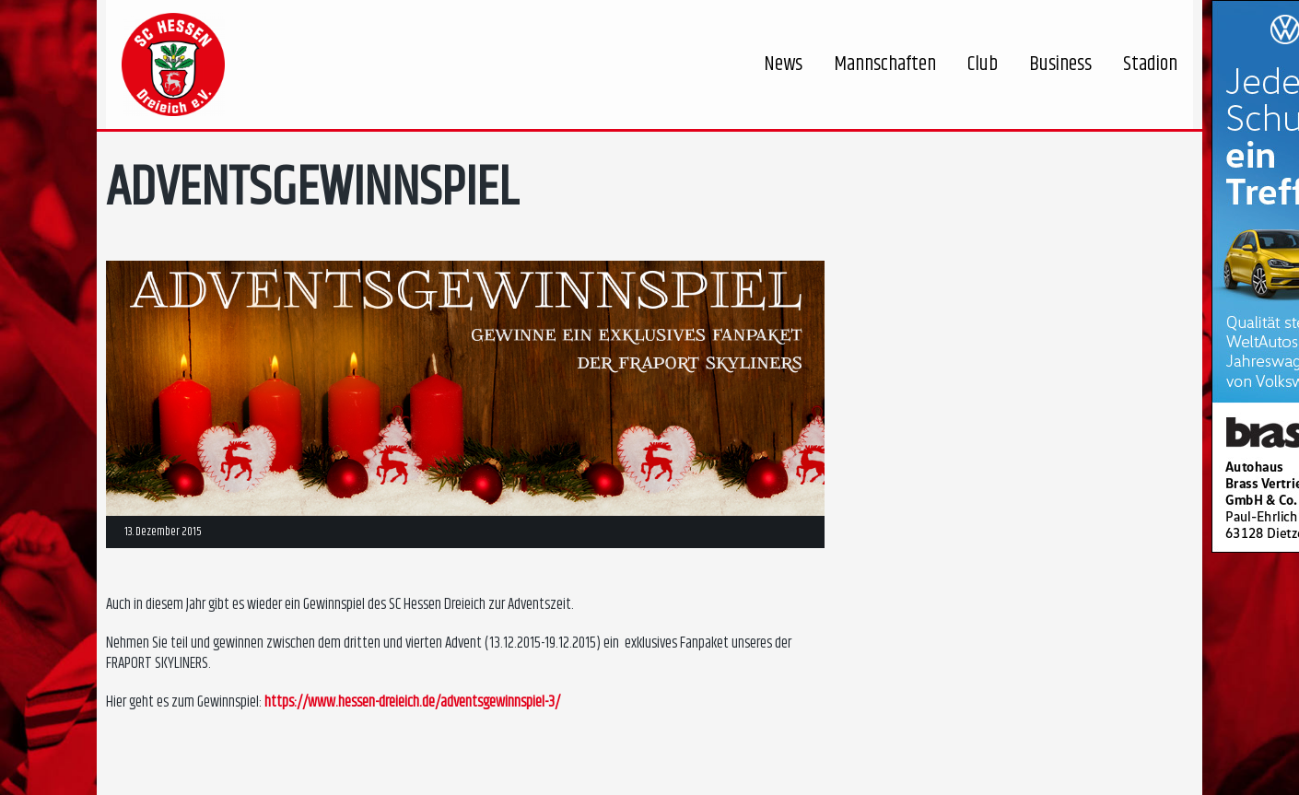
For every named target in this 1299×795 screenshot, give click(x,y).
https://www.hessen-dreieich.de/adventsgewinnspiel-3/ (412, 702)
